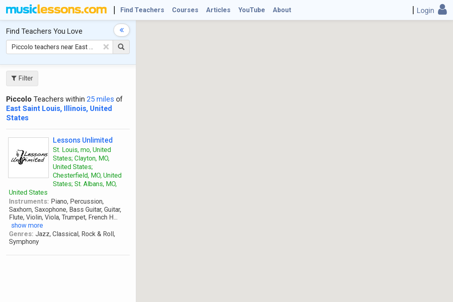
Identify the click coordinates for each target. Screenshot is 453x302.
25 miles (100, 99)
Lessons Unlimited (83, 140)
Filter (22, 78)
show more (27, 225)
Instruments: (29, 201)
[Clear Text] (106, 47)
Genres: (21, 234)
